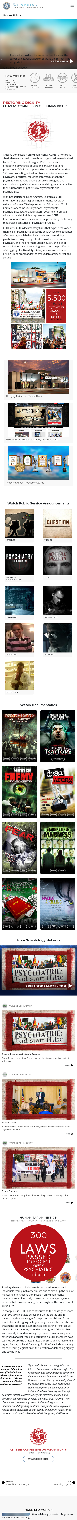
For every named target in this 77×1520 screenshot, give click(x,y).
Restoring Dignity (62, 1328)
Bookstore (8, 1479)
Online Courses (11, 1471)
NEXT (69, 1325)
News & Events (11, 1475)
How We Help (10, 15)
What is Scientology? (15, 1462)
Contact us (38, 1510)
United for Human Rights (18, 1328)
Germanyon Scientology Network (15, 1457)
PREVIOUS (10, 1325)
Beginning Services (13, 1467)
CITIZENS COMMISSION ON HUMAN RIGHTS (38, 1293)
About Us (7, 1452)
